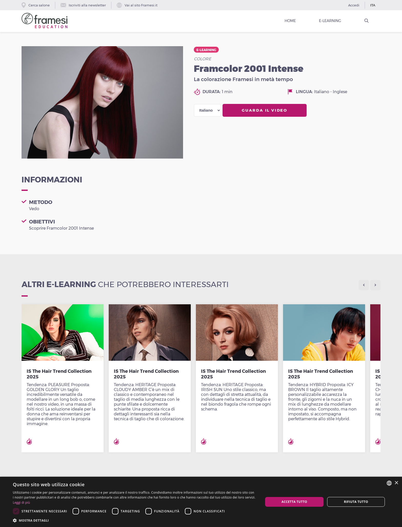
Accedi (353, 5)
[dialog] (201, 502)
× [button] (396, 483)
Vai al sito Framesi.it (137, 5)
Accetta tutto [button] (294, 502)
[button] (134, 520)
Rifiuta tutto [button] (356, 502)
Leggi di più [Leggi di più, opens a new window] (21, 502)
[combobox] (389, 483)
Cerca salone (36, 5)
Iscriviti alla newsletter (83, 5)
